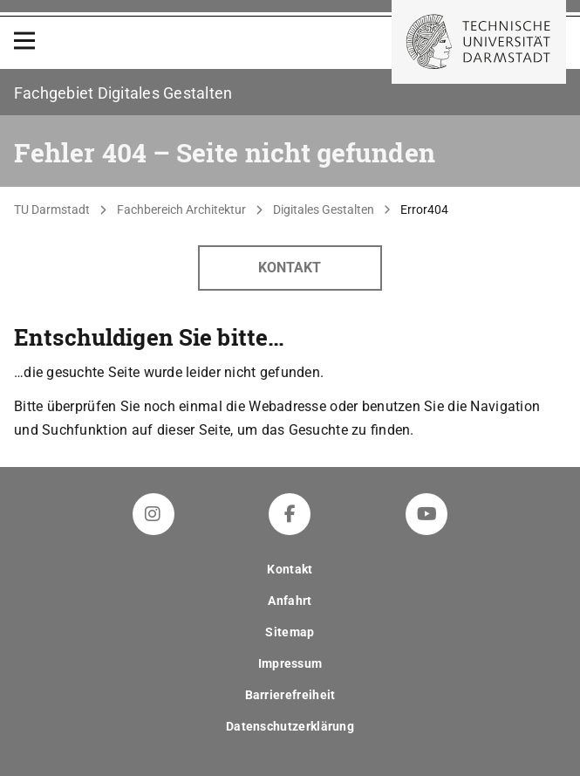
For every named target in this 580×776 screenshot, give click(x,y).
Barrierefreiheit (290, 695)
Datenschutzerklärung (290, 726)
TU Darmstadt (52, 209)
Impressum (290, 663)
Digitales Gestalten (323, 209)
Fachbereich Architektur (181, 209)
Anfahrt (289, 601)
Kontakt (289, 267)
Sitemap (289, 632)
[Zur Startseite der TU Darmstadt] (479, 42)
